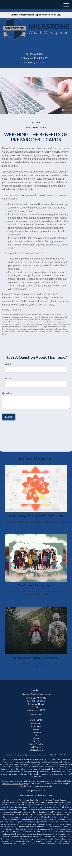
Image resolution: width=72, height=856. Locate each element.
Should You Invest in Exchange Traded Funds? (36, 515)
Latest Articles (36, 744)
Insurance (36, 732)
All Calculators (36, 750)
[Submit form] (8, 417)
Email (7, 378)
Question (7, 393)
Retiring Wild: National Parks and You (36, 657)
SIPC (8, 805)
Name (7, 364)
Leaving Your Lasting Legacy (36, 585)
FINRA (3, 805)
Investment (36, 726)
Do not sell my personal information (40, 786)
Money (36, 738)
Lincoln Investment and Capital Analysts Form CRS (36, 15)
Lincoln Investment (45, 802)
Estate (36, 729)
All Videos (36, 747)
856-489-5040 (34, 54)
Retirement (36, 723)
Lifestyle (36, 741)
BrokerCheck (60, 755)
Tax (36, 735)
